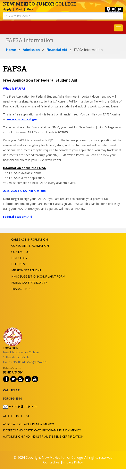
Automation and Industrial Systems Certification (43, 436)
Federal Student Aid (17, 217)
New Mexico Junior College (39, 4)
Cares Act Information (29, 239)
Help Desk (19, 264)
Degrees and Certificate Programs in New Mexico (42, 430)
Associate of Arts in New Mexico (28, 424)
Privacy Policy (72, 462)
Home (11, 49)
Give (30, 9)
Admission (31, 49)
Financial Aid (57, 49)
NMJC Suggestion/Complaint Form (38, 276)
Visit (19, 9)
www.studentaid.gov (22, 119)
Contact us (51, 462)
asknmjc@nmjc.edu (22, 406)
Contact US (20, 252)
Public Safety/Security (29, 283)
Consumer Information (30, 246)
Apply (7, 9)
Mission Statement (26, 270)
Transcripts (21, 289)
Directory (19, 258)
